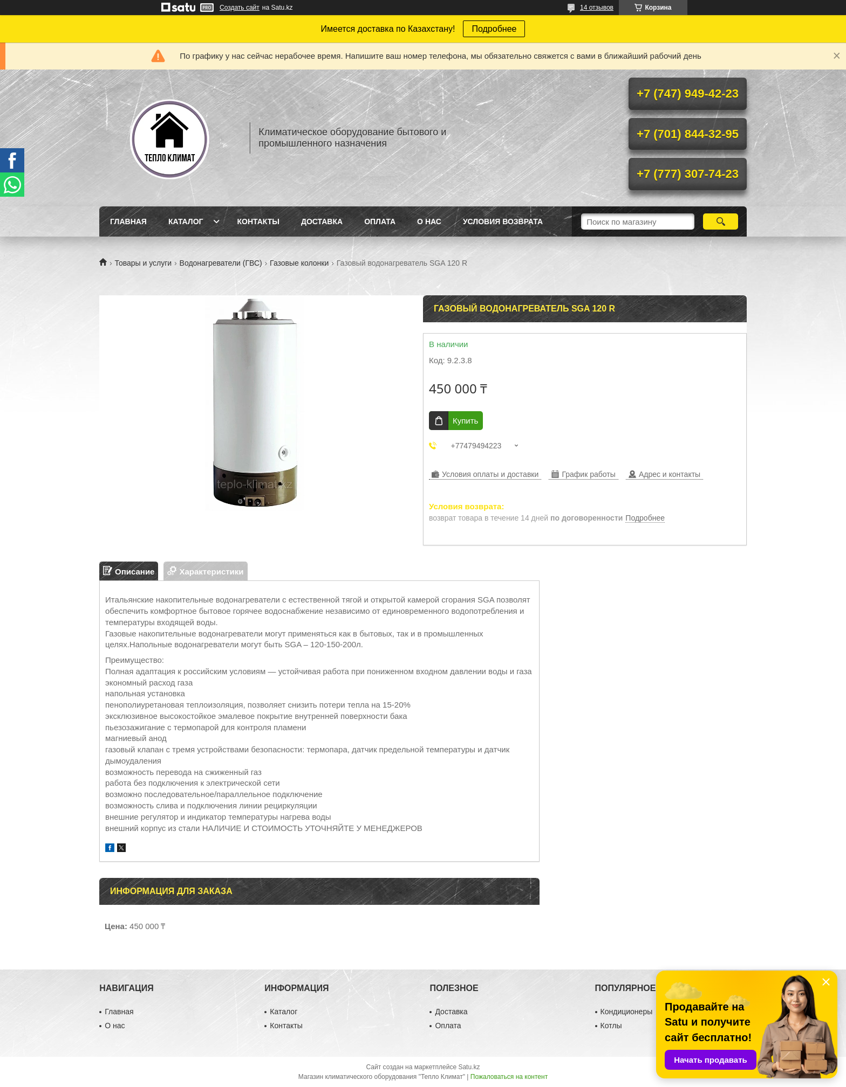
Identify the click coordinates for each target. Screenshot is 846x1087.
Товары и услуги (143, 263)
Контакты (258, 221)
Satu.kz (469, 1067)
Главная (128, 221)
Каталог (185, 221)
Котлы (611, 1025)
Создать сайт (240, 7)
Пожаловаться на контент (509, 1077)
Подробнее (494, 28)
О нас (429, 221)
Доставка (322, 221)
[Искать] (720, 221)
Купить (465, 420)
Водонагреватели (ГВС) (221, 263)
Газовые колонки (299, 263)
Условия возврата (503, 221)
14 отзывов (596, 7)
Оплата (379, 221)
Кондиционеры (627, 1011)
